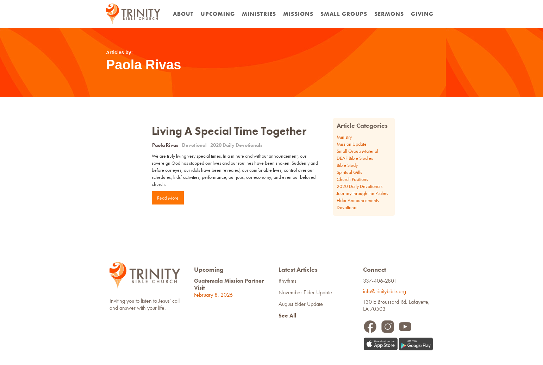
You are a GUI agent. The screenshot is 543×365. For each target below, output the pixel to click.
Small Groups (343, 14)
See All (287, 315)
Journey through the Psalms (362, 193)
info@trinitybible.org (386, 291)
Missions (298, 14)
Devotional (194, 145)
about (183, 14)
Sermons (389, 14)
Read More (168, 198)
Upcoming (218, 14)
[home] (133, 14)
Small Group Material (357, 151)
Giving (422, 14)
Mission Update (352, 144)
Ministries (259, 14)
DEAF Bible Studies (355, 158)
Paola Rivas (165, 145)
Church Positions (352, 179)
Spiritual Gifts (349, 172)
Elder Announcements (358, 200)
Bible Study (347, 165)
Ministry (344, 137)
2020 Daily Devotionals (236, 145)
